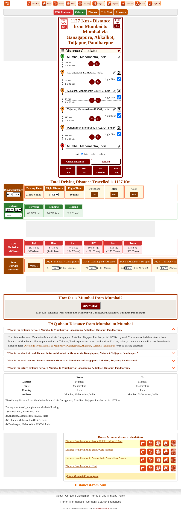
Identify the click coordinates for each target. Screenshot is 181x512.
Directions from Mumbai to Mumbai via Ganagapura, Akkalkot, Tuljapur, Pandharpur (69, 345)
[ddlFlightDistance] (55, 194)
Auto (85, 154)
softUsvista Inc (101, 508)
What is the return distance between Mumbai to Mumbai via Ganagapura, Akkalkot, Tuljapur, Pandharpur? (68, 367)
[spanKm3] (128, 268)
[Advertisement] (30, 39)
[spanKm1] (56, 268)
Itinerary (121, 12)
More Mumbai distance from (82, 476)
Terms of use (98, 495)
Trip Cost (106, 12)
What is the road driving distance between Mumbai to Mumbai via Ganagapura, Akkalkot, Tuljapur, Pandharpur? (72, 360)
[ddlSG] (13, 215)
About (59, 495)
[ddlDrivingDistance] (16, 194)
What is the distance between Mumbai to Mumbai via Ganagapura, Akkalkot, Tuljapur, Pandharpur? (64, 329)
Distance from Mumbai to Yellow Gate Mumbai (89, 449)
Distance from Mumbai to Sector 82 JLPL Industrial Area (93, 441)
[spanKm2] (93, 268)
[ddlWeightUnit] (18, 210)
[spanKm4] (164, 268)
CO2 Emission (63, 12)
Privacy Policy (116, 495)
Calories (79, 12)
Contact (69, 495)
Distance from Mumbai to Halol (81, 466)
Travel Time (68, 170)
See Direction (100, 170)
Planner (92, 12)
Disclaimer (83, 495)
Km (103, 154)
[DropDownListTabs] (90, 50)
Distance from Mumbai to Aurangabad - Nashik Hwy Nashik (95, 458)
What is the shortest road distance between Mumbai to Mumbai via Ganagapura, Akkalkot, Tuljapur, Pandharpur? (72, 353)
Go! (94, 194)
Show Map (116, 170)
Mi (94, 154)
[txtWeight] (9, 210)
